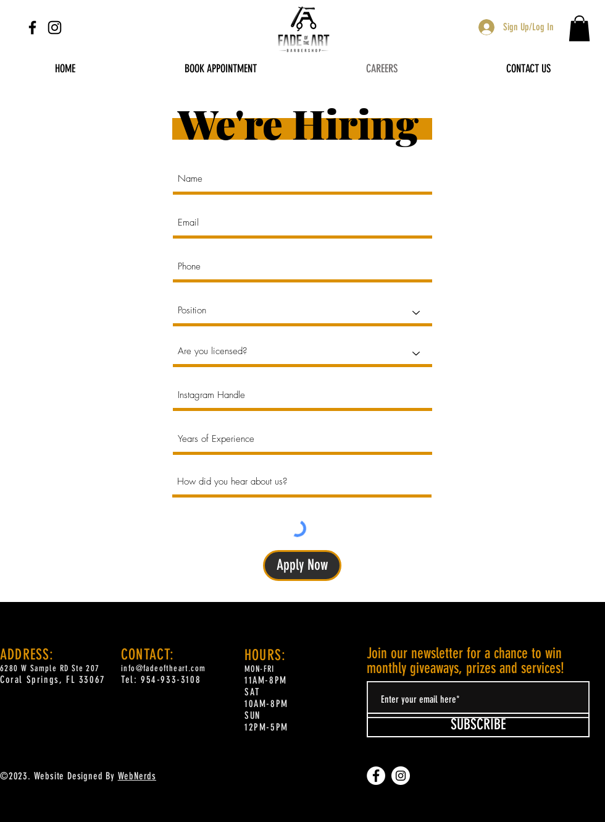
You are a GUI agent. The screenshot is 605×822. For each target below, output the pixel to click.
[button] (579, 28)
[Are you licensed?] (302, 353)
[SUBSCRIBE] (478, 725)
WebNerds (137, 776)
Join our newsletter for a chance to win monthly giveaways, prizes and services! (465, 661)
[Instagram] (55, 27)
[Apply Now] (302, 565)
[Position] (302, 312)
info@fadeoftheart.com (163, 668)
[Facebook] (32, 27)
